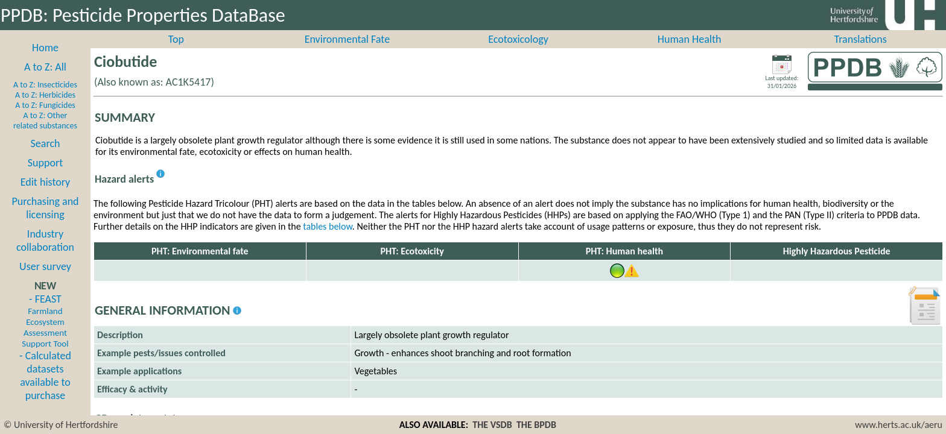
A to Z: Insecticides (45, 98)
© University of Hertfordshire (61, 424)
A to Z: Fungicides (45, 118)
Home (45, 61)
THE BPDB (536, 424)
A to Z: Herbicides (45, 108)
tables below (327, 239)
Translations (860, 52)
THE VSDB (492, 424)
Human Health (690, 52)
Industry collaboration (45, 254)
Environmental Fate (347, 52)
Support (45, 176)
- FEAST (45, 334)
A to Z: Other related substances (45, 134)
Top (176, 52)
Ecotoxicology (518, 52)
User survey (45, 279)
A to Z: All (45, 80)
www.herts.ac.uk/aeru (898, 424)
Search (45, 156)
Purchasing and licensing (44, 221)
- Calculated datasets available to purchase (45, 388)
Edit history (46, 195)
